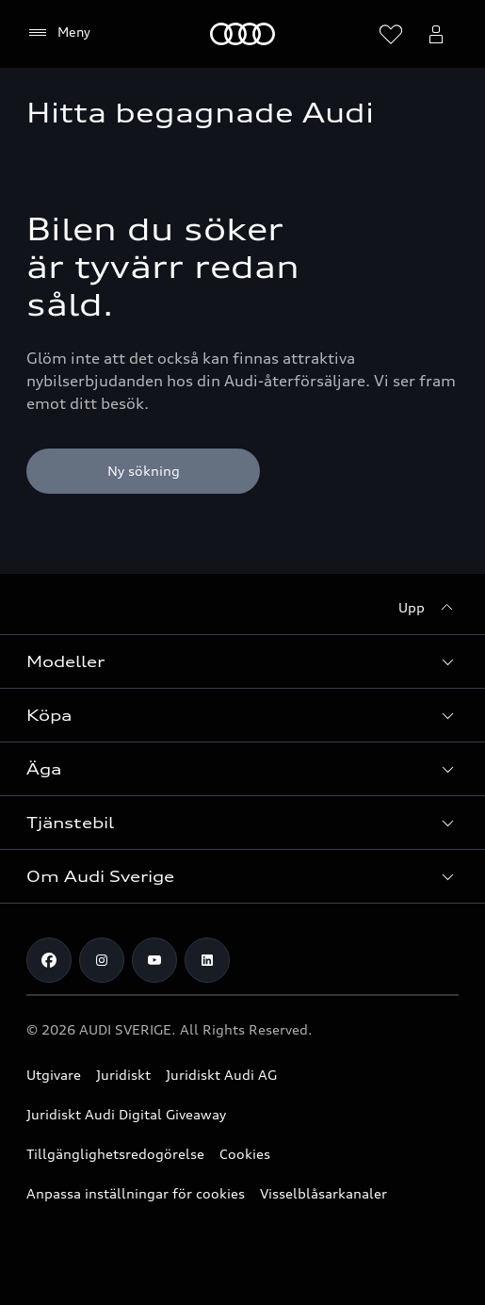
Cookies (244, 1154)
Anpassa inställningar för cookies (135, 1193)
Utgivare (53, 1075)
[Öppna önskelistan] (390, 34)
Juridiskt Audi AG (221, 1075)
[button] (242, 661)
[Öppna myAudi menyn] (436, 34)
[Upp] (428, 607)
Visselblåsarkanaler (323, 1193)
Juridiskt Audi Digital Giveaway (126, 1114)
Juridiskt (123, 1075)
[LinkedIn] (207, 960)
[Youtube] (154, 960)
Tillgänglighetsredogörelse (115, 1154)
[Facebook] (49, 960)
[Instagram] (101, 960)
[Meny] (242, 34)
